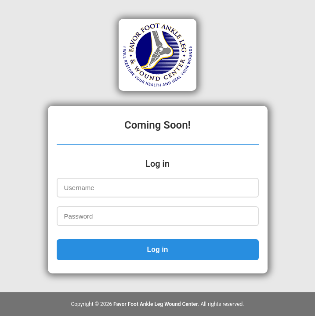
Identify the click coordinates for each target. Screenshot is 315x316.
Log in (157, 249)
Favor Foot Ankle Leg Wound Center (155, 304)
